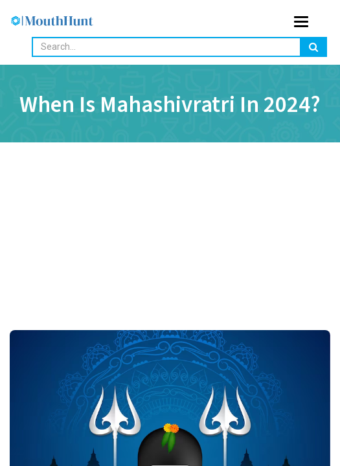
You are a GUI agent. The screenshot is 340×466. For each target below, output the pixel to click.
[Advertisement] (170, 259)
